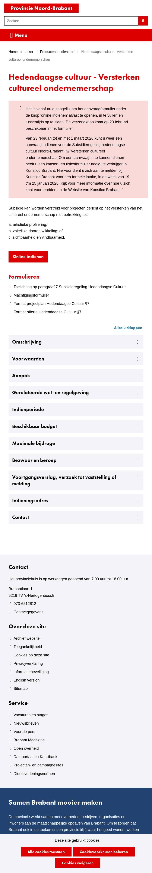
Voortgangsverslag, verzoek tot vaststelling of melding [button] (76, 480)
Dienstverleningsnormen (34, 774)
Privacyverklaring (28, 663)
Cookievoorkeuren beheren (104, 851)
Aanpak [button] (76, 375)
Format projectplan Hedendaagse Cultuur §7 (51, 304)
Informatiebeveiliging (31, 672)
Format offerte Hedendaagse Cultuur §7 (47, 312)
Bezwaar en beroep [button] (76, 460)
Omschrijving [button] (76, 342)
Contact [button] (76, 517)
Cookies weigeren (78, 862)
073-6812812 (24, 604)
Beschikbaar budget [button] (76, 426)
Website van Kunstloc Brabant (96, 190)
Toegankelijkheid (27, 647)
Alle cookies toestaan (46, 851)
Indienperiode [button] (76, 409)
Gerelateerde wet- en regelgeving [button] (76, 392)
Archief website (26, 638)
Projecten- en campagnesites (38, 765)
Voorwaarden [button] (76, 359)
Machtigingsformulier (31, 295)
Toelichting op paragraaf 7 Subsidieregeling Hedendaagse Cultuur (69, 287)
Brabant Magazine (29, 740)
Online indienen (30, 257)
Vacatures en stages (30, 715)
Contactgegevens (28, 612)
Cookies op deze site (31, 655)
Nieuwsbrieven (26, 723)
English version (26, 680)
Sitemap (20, 688)
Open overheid (26, 748)
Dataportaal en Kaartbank (35, 757)
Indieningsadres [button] (76, 501)
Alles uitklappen (128, 327)
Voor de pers (24, 732)
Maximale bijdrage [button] (76, 443)
